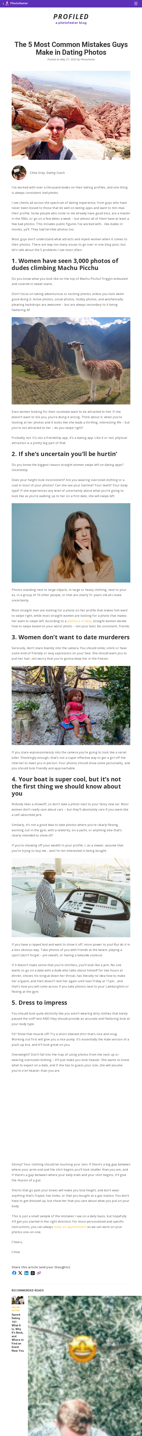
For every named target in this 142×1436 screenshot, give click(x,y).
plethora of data (79, 621)
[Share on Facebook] (14, 1272)
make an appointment (70, 1227)
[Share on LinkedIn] (26, 1273)
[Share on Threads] (33, 1273)
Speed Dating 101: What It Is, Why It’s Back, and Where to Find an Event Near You (18, 1332)
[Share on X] (20, 1273)
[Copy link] (39, 1273)
